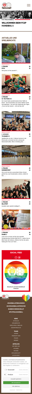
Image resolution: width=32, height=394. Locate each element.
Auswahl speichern (16, 379)
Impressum (12, 390)
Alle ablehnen (16, 386)
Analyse (10, 374)
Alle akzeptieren (16, 382)
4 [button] (20, 27)
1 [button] (12, 27)
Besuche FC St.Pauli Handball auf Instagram (16, 275)
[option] (16, 20)
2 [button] (15, 27)
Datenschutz (19, 390)
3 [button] (17, 27)
